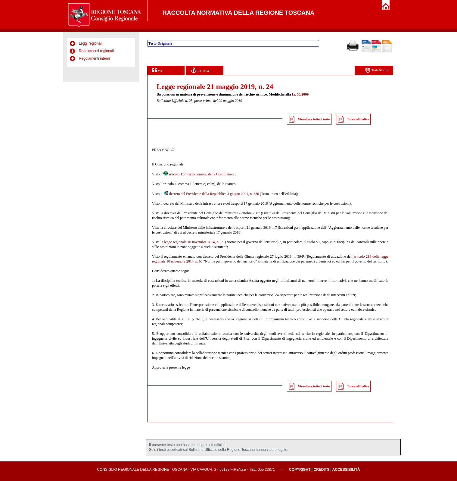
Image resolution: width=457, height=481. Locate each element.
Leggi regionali (90, 43)
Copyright (299, 469)
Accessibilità (346, 469)
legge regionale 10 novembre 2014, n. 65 (194, 242)
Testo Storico (376, 70)
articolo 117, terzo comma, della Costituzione (199, 174)
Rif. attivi (200, 70)
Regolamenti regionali (96, 51)
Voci (157, 70)
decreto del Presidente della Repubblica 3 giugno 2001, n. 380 (211, 194)
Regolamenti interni (94, 58)
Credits (321, 469)
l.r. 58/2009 (300, 94)
